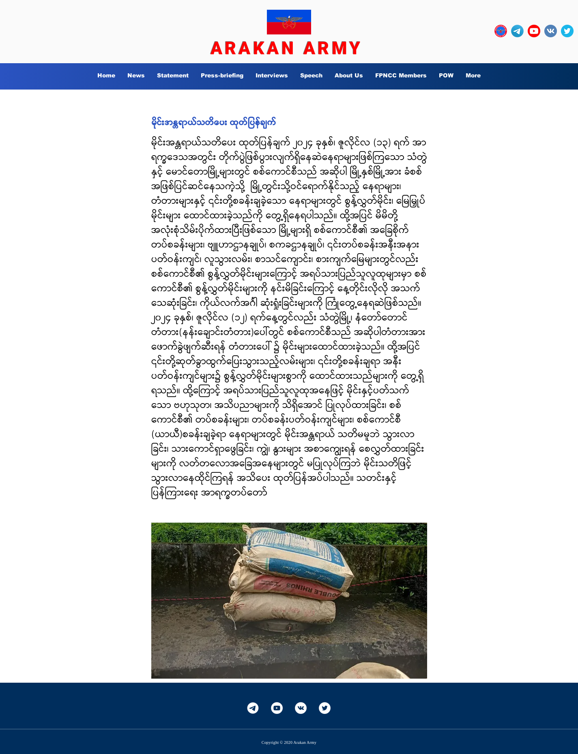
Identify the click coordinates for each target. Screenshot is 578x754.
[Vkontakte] (301, 708)
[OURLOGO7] (500, 31)
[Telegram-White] (253, 708)
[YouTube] (277, 708)
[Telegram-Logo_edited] (517, 31)
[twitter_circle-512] (567, 31)
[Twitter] (325, 708)
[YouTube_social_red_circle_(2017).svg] (534, 31)
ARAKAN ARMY (287, 48)
